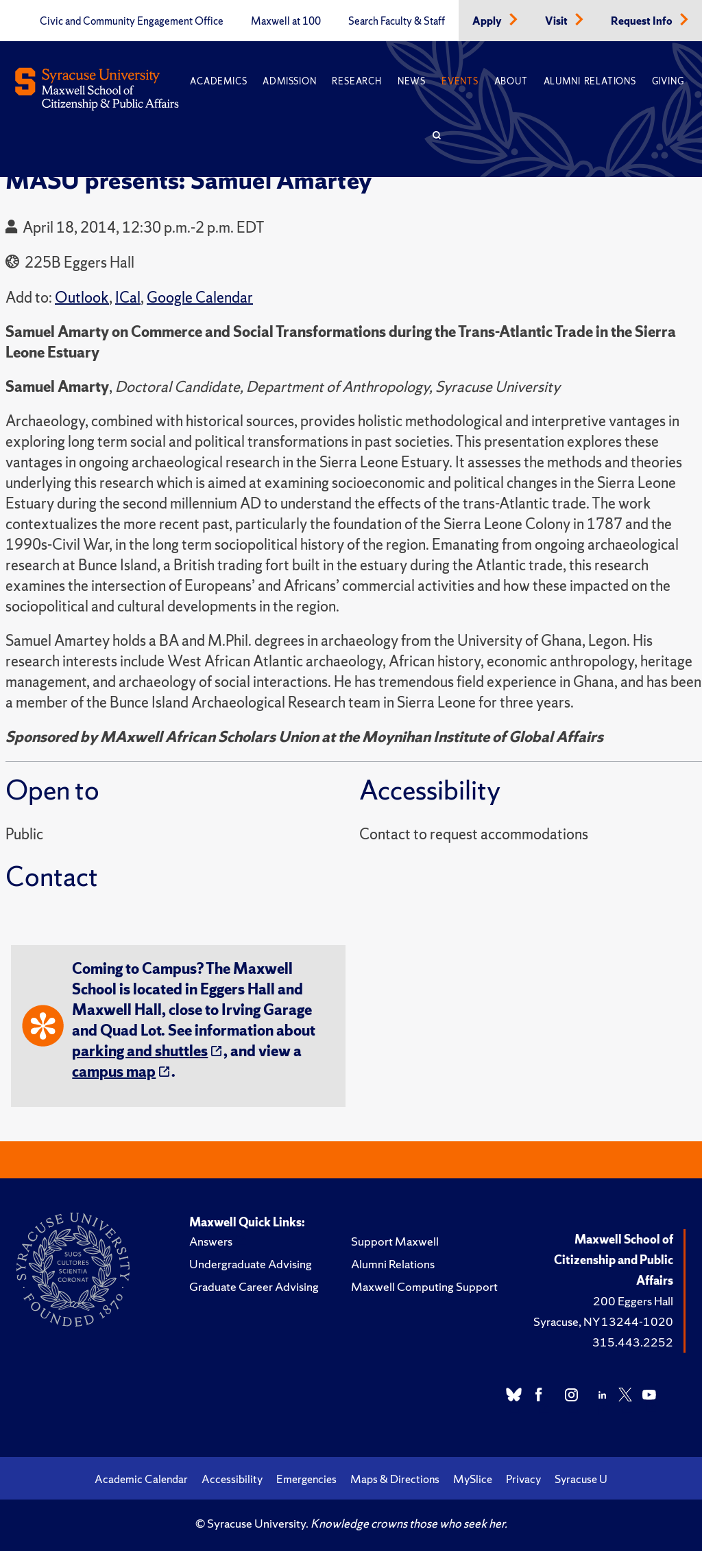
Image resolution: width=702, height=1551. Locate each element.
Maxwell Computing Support (424, 1286)
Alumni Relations (590, 81)
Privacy (523, 1478)
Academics (218, 81)
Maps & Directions (394, 1478)
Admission (289, 81)
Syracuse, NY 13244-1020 (603, 1321)
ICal (128, 297)
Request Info (643, 21)
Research (356, 81)
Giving (668, 81)
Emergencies (306, 1478)
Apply (488, 21)
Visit (557, 21)
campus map (114, 1072)
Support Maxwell (395, 1241)
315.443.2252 (632, 1342)
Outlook (82, 297)
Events (460, 81)
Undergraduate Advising (250, 1264)
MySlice (472, 1478)
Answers (210, 1241)
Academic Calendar (141, 1478)
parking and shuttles (140, 1051)
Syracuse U (581, 1478)
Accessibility (232, 1478)
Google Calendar (200, 297)
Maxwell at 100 (286, 21)
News (412, 81)
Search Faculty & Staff (396, 21)
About (511, 81)
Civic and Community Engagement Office (131, 21)
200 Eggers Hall (633, 1301)
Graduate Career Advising (254, 1286)
